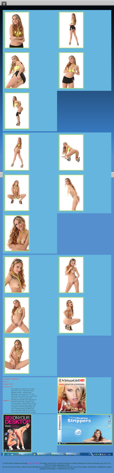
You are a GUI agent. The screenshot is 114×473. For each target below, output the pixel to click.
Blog (30, 463)
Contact (36, 463)
